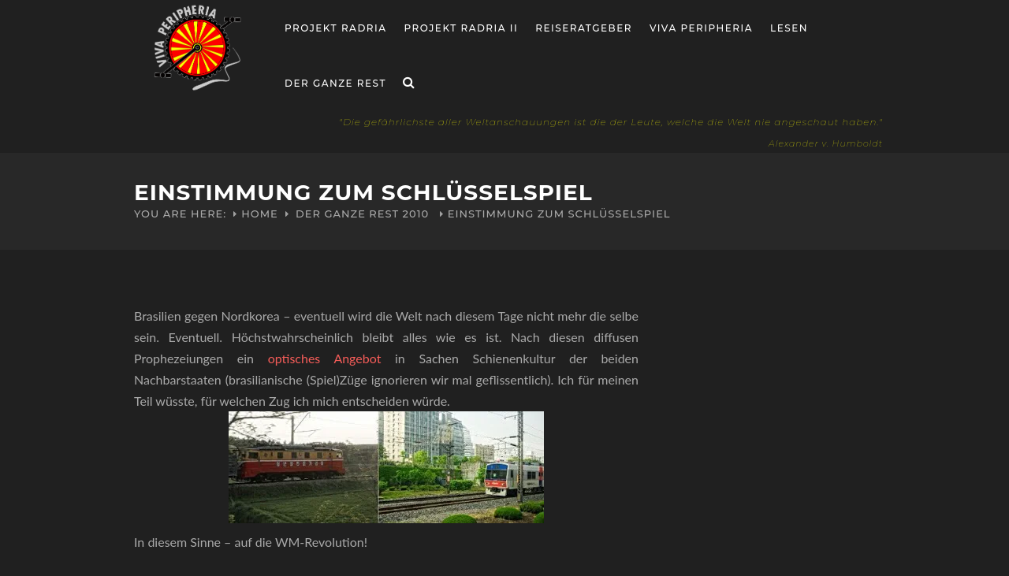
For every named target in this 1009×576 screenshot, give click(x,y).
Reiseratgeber (583, 28)
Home (259, 213)
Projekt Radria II (461, 28)
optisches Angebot (325, 358)
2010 (416, 213)
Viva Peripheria (701, 28)
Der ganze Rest (335, 83)
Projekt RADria (336, 28)
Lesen (789, 28)
